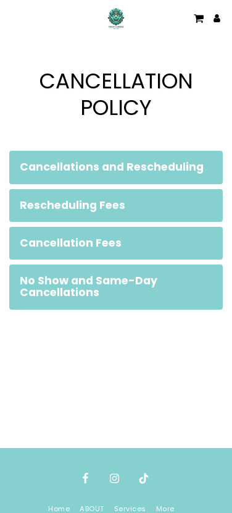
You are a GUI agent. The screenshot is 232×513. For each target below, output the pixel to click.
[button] (13, 18)
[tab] (116, 167)
